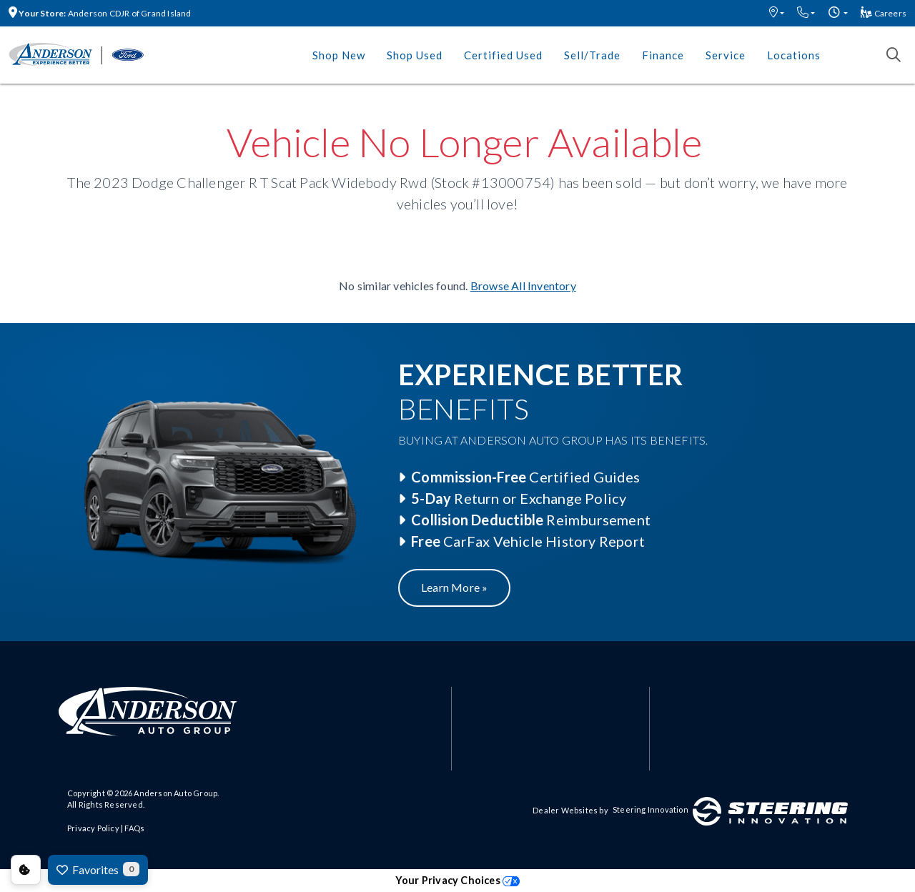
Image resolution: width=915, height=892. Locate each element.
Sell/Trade (592, 55)
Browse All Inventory (523, 285)
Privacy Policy (93, 828)
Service (726, 55)
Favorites (97, 869)
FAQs (134, 828)
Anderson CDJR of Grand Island (100, 13)
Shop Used (414, 55)
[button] (776, 13)
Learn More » (454, 587)
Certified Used (503, 55)
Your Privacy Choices (457, 880)
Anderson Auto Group (175, 793)
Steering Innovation (650, 809)
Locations (794, 55)
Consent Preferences (26, 870)
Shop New (338, 55)
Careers (883, 13)
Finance (663, 55)
